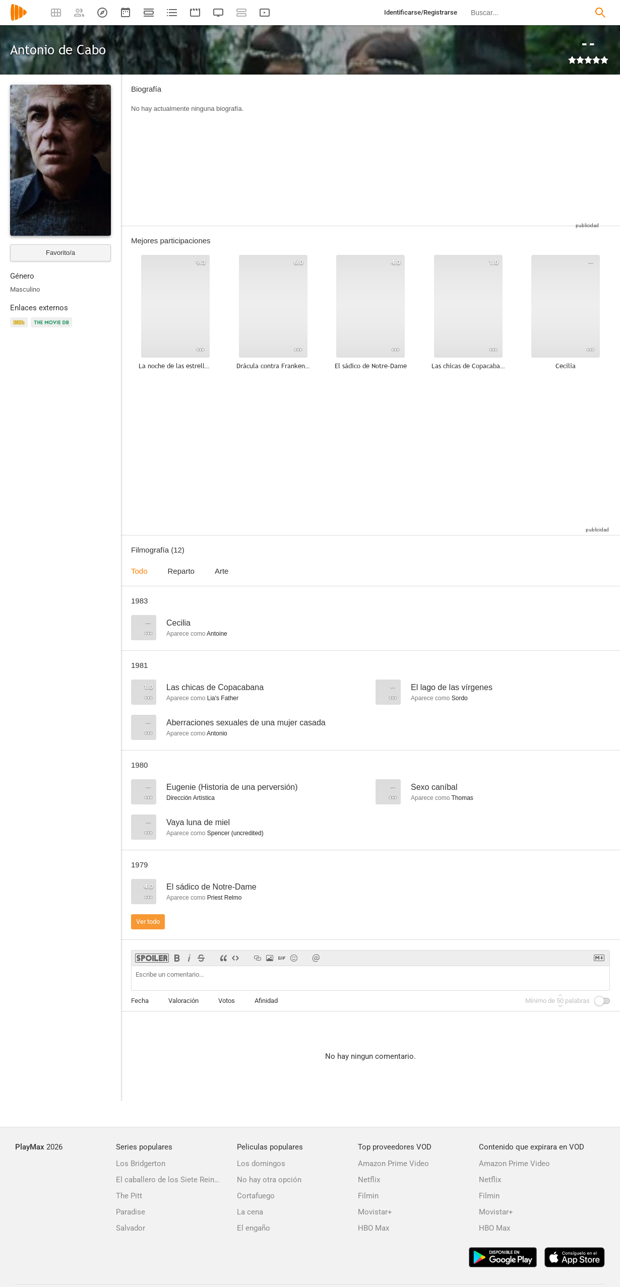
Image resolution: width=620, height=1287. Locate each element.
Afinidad (266, 1000)
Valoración (183, 1000)
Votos (226, 1000)
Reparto (181, 571)
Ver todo (148, 921)
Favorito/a (60, 252)
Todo (139, 571)
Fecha (140, 1000)
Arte (222, 571)
